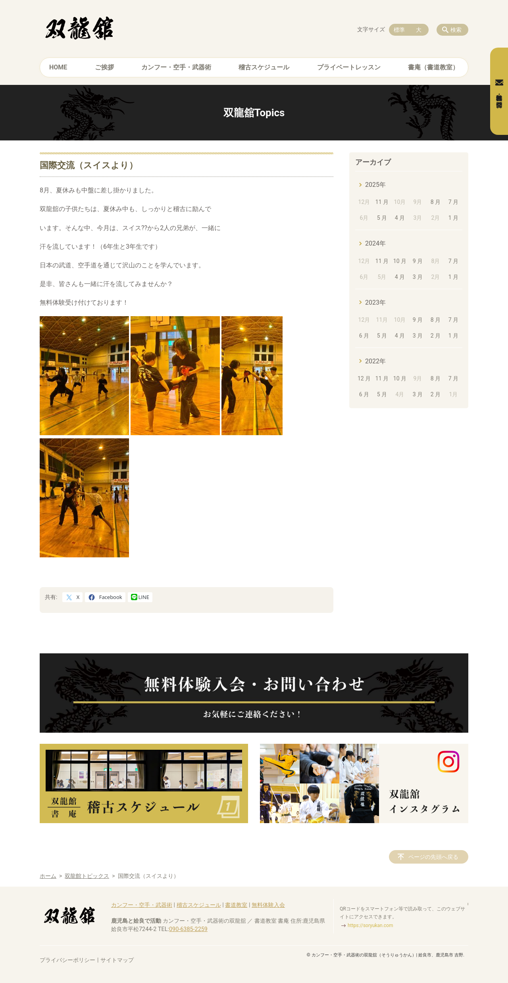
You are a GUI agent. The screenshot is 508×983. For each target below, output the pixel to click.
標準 (399, 30)
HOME (58, 67)
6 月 (364, 335)
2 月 (436, 335)
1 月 (453, 218)
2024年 (375, 243)
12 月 (364, 378)
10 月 (399, 261)
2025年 (375, 184)
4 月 (400, 218)
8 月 (436, 202)
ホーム (48, 876)
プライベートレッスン (349, 67)
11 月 (382, 202)
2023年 (375, 302)
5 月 (382, 218)
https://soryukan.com (370, 925)
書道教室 (236, 905)
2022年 (375, 361)
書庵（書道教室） (433, 67)
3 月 (418, 277)
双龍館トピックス (87, 876)
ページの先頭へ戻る (433, 857)
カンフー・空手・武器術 (176, 67)
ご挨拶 (104, 67)
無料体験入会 (268, 905)
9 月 (418, 261)
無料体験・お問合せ (499, 91)
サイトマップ (117, 960)
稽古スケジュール (264, 67)
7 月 (453, 202)
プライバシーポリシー (67, 960)
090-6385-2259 (188, 929)
